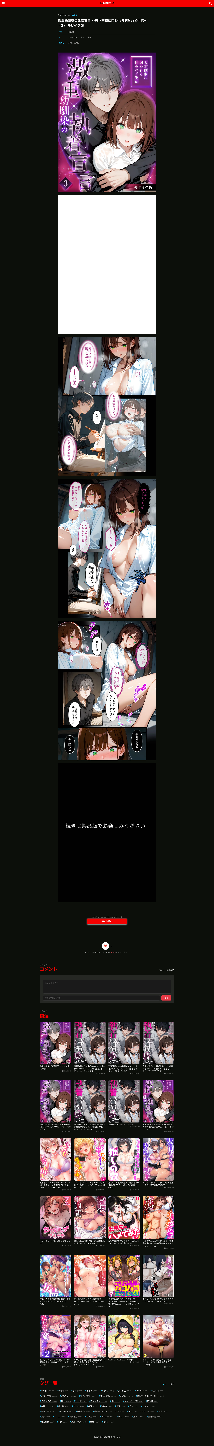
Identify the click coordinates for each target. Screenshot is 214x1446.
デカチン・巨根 (103, 1411)
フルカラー (72, 37)
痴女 (133, 1411)
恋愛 (89, 37)
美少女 (157, 1390)
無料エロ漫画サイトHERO (110, 1437)
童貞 (94, 1421)
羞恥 (163, 1411)
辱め (134, 1406)
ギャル (91, 1416)
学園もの (47, 1406)
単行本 (92, 1390)
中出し (108, 1390)
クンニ (59, 1416)
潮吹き (106, 1406)
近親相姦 (83, 1411)
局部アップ (78, 1421)
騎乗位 (152, 1401)
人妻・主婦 (49, 1396)
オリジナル (108, 1396)
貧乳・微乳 (88, 1396)
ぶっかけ (66, 1411)
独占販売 (47, 1421)
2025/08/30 (73, 43)
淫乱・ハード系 (134, 1401)
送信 (166, 998)
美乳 (92, 1406)
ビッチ (108, 1421)
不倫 (62, 1421)
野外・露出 (48, 1411)
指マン (138, 1416)
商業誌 (74, 15)
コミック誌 (49, 1401)
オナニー (107, 1416)
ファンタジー (99, 1401)
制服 (116, 1401)
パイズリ (149, 1406)
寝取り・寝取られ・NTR (150, 1396)
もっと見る (169, 1384)
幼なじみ (148, 1411)
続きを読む (107, 921)
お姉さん (75, 1416)
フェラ (142, 1390)
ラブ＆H (126, 1396)
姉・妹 (63, 1406)
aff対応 (47, 1390)
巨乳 (77, 1390)
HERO (107, 3)
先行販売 (154, 1416)
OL (120, 1411)
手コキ (123, 1416)
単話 (82, 37)
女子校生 (125, 1390)
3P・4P (81, 1401)
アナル (78, 1406)
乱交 (45, 1416)
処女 (66, 1401)
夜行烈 (71, 32)
